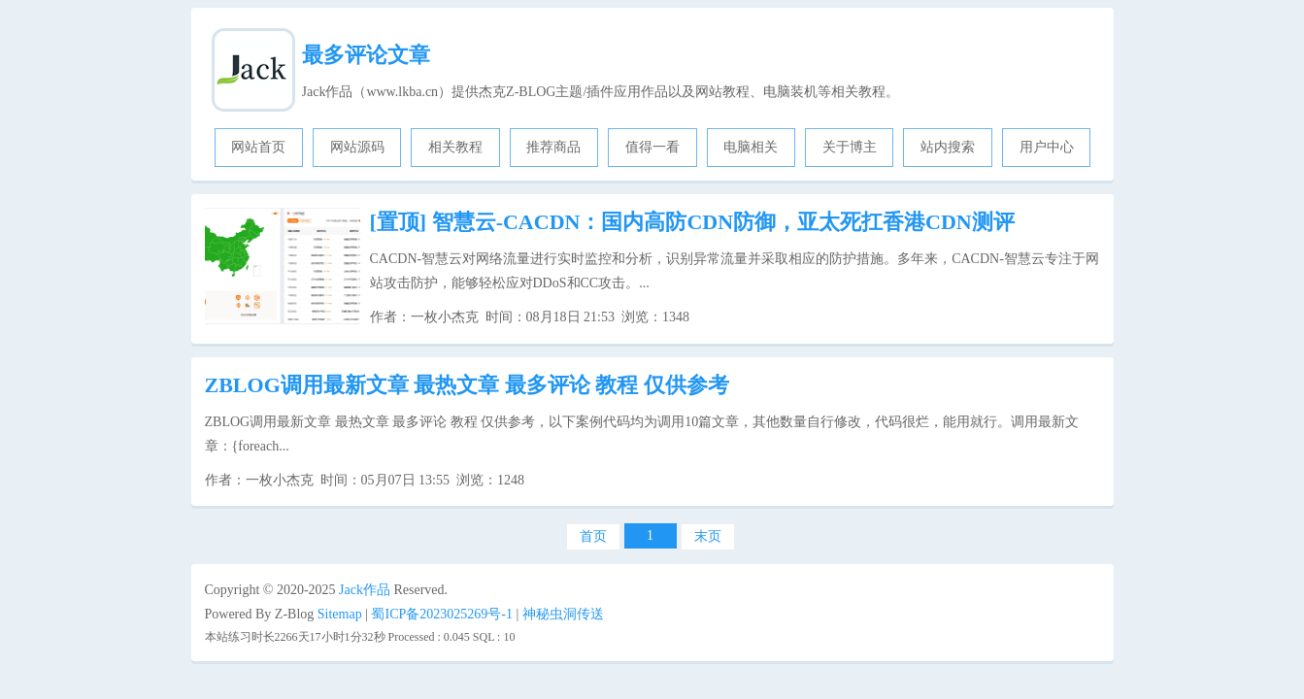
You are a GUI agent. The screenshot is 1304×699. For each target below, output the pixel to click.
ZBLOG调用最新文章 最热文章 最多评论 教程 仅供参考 (467, 385)
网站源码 (357, 147)
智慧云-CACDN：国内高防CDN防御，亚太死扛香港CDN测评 (692, 222)
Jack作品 (364, 589)
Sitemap (340, 614)
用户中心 (1047, 147)
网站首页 (258, 147)
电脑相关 (750, 147)
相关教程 (455, 147)
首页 (593, 536)
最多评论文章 (366, 55)
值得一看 (652, 147)
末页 (707, 536)
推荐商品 (553, 147)
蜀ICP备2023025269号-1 (441, 614)
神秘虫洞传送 (563, 614)
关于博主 (849, 147)
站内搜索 (947, 147)
